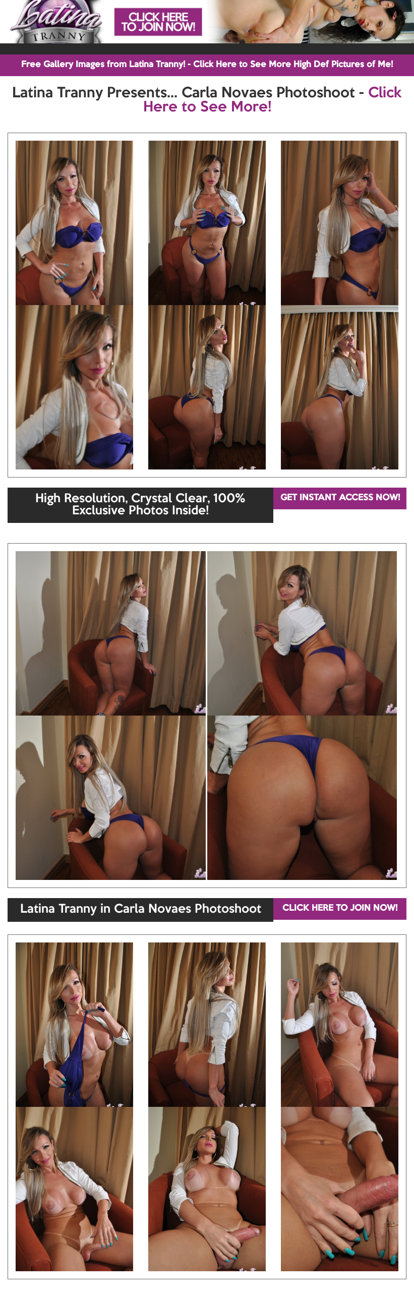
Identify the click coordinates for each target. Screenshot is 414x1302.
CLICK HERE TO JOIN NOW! (339, 908)
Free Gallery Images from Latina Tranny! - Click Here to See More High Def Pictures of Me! (207, 65)
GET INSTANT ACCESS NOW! (340, 498)
